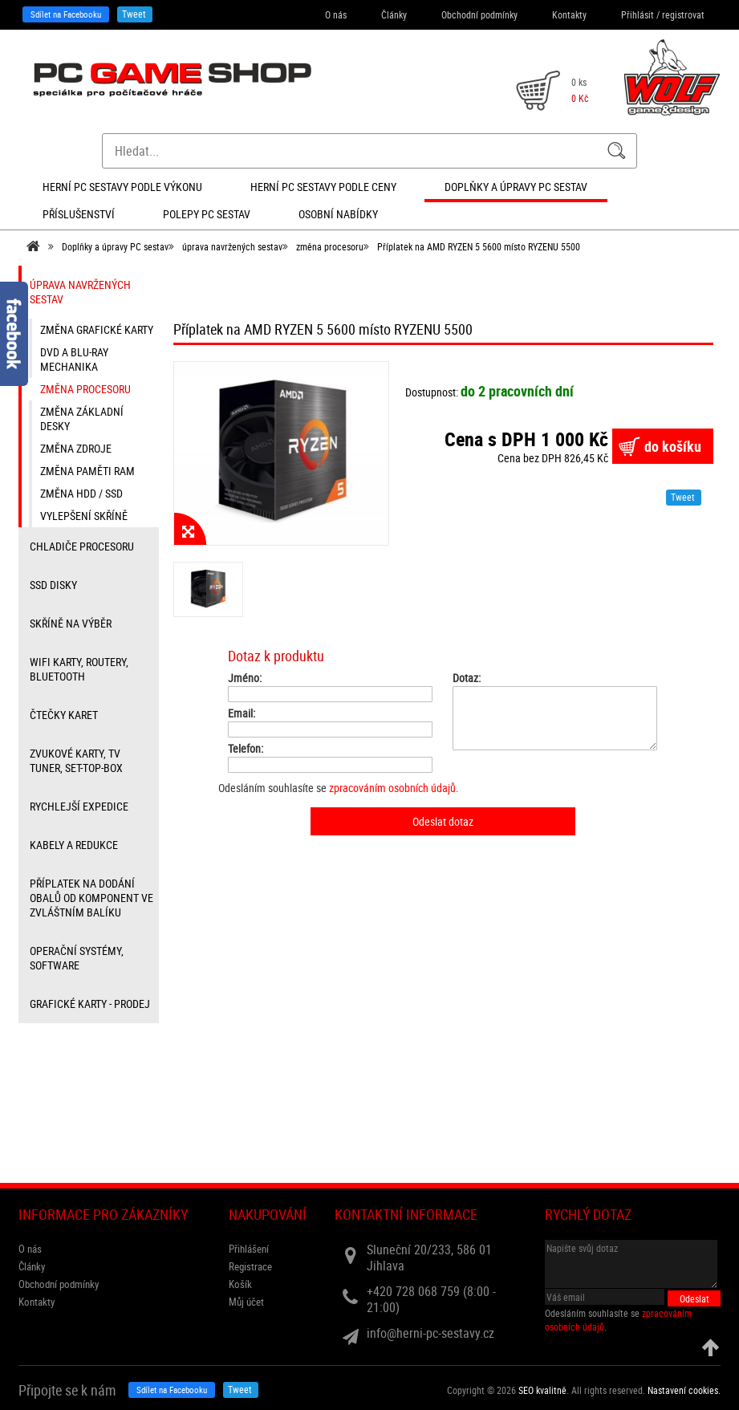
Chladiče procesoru (82, 546)
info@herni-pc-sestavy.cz (430, 1333)
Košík (240, 1284)
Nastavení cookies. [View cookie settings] (684, 1390)
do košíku (672, 446)
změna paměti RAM (87, 470)
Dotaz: (467, 678)
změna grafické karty (96, 329)
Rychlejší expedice (79, 806)
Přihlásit (637, 14)
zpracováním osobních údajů (392, 787)
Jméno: (245, 678)
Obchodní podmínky (479, 14)
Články (394, 14)
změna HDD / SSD (81, 493)
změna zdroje (76, 448)
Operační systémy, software (77, 958)
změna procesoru (329, 246)
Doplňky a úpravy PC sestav (115, 246)
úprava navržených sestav (232, 246)
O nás (336, 14)
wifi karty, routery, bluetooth (79, 669)
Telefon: (245, 749)
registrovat (683, 14)
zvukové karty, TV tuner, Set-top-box (76, 760)
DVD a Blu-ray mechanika (74, 359)
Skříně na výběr (71, 623)
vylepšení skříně (84, 515)
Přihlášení (249, 1248)
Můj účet (246, 1301)
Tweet (134, 13)
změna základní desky (82, 418)
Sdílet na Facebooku (65, 14)
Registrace (250, 1266)
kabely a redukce (74, 844)
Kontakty (569, 14)
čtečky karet (64, 714)
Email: (241, 713)
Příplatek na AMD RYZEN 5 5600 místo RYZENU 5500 (478, 246)
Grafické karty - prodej (90, 1003)
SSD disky (53, 584)
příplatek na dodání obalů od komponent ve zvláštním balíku (91, 898)
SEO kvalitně (542, 1390)
